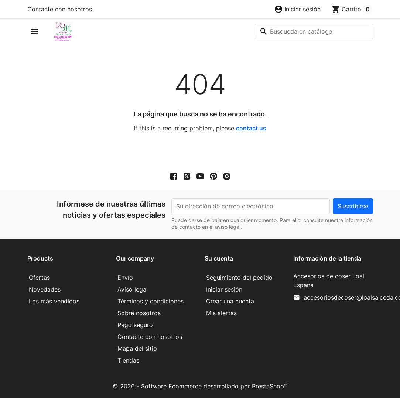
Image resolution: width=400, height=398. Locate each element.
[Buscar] (314, 31)
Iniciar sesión (224, 289)
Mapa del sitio (137, 348)
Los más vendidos (54, 301)
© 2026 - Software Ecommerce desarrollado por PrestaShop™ (200, 386)
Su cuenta (219, 258)
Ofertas (39, 277)
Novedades (45, 289)
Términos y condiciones (150, 301)
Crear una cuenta (230, 301)
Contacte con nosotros (59, 9)
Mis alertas (221, 313)
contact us (251, 128)
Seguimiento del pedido (239, 277)
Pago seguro (135, 325)
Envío (125, 277)
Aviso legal (132, 289)
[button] (297, 9)
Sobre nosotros (139, 313)
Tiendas (128, 360)
